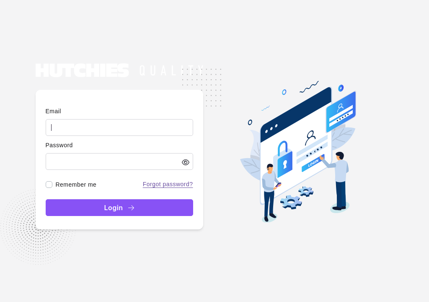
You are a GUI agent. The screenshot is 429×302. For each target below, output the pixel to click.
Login (119, 207)
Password (59, 145)
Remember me (76, 184)
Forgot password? (168, 184)
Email (53, 111)
